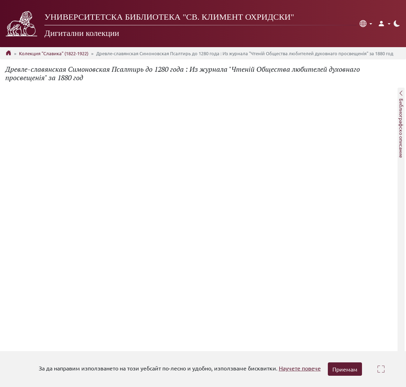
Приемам (344, 369)
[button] (366, 24)
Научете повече (300, 368)
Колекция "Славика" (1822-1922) (53, 53)
